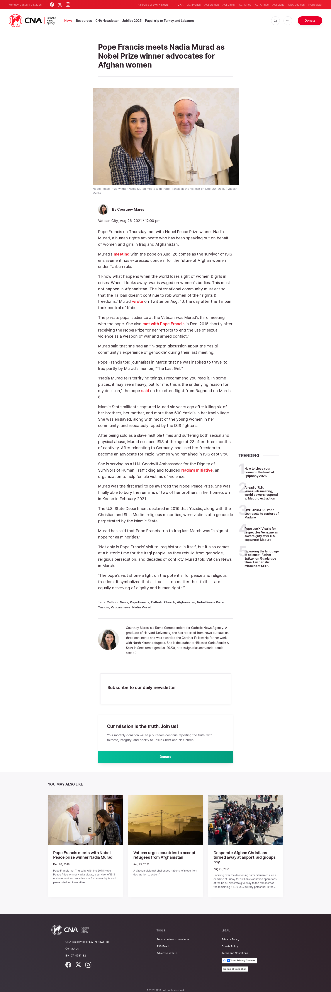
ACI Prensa (194, 4)
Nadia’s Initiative (197, 470)
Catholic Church (163, 602)
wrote (137, 301)
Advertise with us (166, 949)
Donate (310, 20)
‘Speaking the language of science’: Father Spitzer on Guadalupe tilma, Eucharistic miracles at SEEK (261, 558)
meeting (121, 254)
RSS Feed (162, 942)
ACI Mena (278, 4)
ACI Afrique (262, 4)
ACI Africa (245, 4)
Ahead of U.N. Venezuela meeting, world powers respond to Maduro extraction (261, 493)
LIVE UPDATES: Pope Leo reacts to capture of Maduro (261, 513)
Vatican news (121, 607)
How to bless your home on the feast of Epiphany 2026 (259, 472)
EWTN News (160, 4)
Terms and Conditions (235, 949)
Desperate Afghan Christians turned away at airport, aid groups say (243, 856)
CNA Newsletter (107, 20)
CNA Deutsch (296, 4)
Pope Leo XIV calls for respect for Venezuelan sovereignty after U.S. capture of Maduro (261, 534)
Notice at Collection (234, 965)
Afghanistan (186, 602)
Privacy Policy (230, 936)
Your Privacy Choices (239, 957)
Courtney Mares (130, 209)
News (68, 20)
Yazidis (103, 607)
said (145, 390)
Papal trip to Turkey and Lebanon (169, 20)
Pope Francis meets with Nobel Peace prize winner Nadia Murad (83, 856)
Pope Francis (139, 602)
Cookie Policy (230, 942)
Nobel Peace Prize (210, 602)
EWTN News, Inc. (99, 938)
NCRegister (315, 4)
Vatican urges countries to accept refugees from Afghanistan (161, 856)
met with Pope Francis (164, 324)
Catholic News (117, 602)
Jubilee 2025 (132, 20)
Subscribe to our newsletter (173, 936)
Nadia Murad (141, 607)
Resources (84, 20)
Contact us (72, 945)
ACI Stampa (211, 4)
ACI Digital (228, 4)
